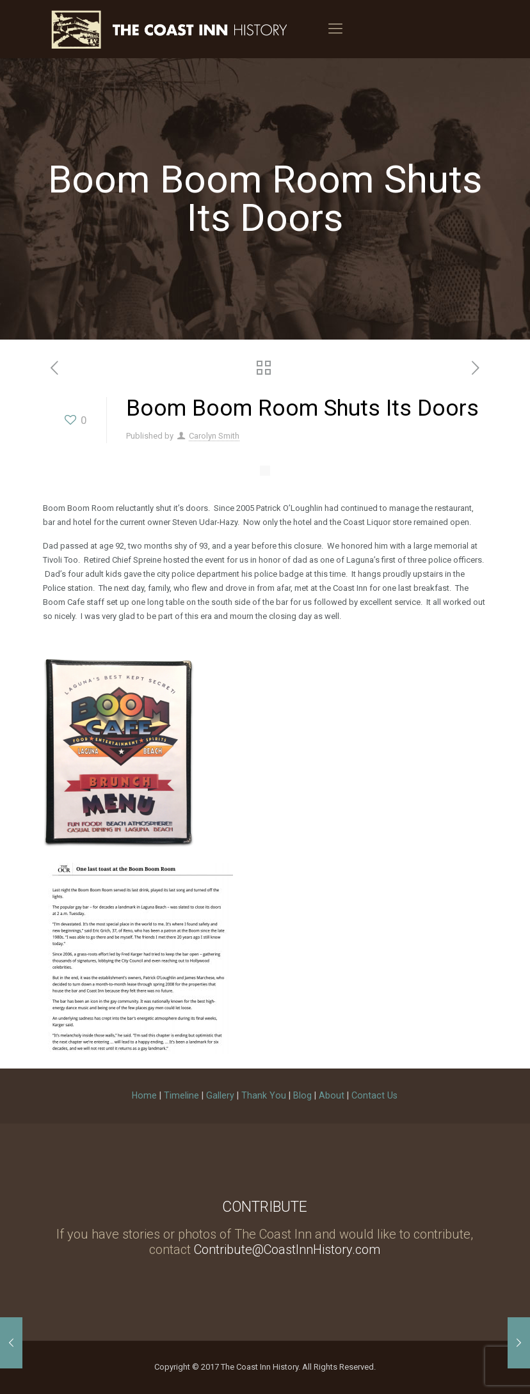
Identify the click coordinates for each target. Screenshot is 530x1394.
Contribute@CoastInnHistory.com (287, 1249)
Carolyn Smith (214, 436)
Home (144, 1095)
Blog (302, 1095)
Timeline (181, 1095)
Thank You (263, 1095)
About (331, 1095)
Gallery (220, 1095)
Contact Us (374, 1095)
